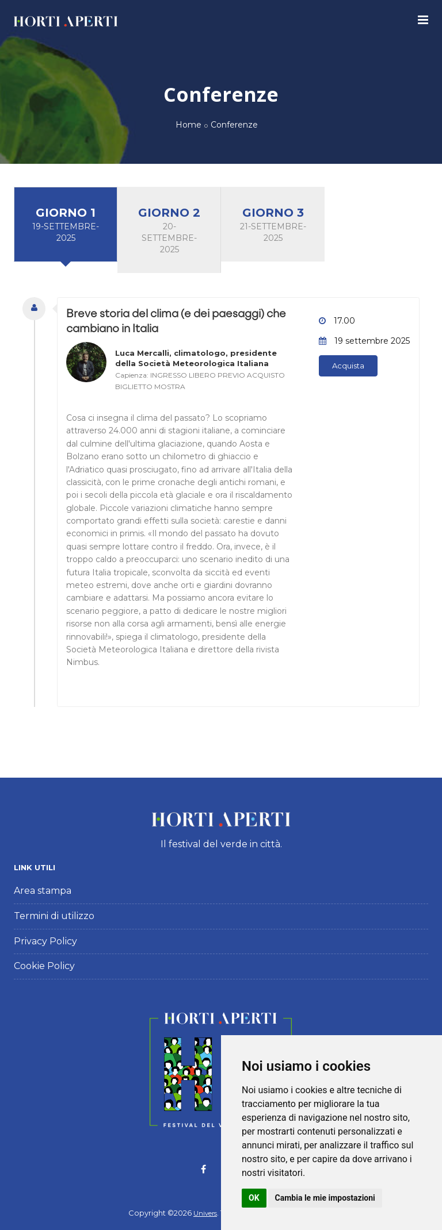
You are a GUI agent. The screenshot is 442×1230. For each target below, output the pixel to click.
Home (188, 125)
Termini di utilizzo (54, 915)
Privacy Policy (45, 941)
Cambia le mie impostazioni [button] (325, 1197)
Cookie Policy (44, 965)
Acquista (348, 365)
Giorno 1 (66, 225)
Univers (205, 1213)
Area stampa (42, 890)
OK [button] (254, 1197)
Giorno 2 (169, 231)
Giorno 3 (273, 225)
